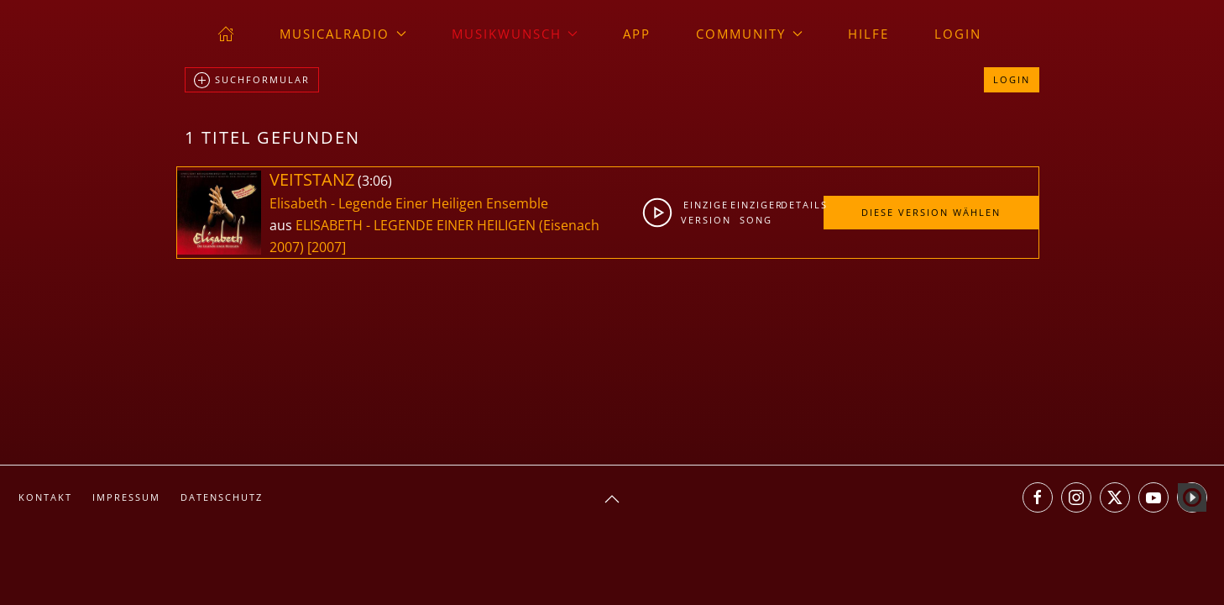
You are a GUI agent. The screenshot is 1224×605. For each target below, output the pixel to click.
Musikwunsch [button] (515, 33)
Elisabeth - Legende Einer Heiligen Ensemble (408, 203)
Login (957, 33)
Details (801, 204)
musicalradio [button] (343, 33)
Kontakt (45, 497)
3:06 (375, 180)
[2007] (326, 247)
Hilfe (868, 33)
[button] (612, 499)
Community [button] (749, 33)
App (637, 33)
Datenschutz (221, 497)
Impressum (126, 497)
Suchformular (252, 80)
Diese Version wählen (931, 212)
